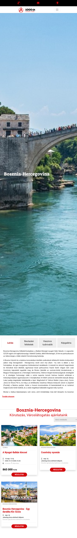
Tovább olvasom (8, 397)
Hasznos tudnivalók (48, 343)
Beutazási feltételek (29, 343)
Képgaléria (66, 343)
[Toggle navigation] (57, 10)
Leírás (10, 343)
